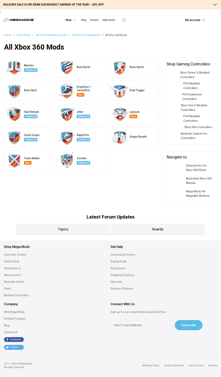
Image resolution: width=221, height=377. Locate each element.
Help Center (108, 20)
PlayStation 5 (12, 268)
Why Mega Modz (14, 312)
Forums (94, 20)
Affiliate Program (15, 318)
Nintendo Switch (14, 281)
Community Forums (123, 254)
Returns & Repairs (122, 288)
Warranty (116, 281)
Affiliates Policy (150, 365)
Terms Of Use (196, 365)
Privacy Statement (174, 365)
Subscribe (188, 325)
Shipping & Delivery (122, 275)
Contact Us (11, 332)
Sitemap (212, 365)
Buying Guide (119, 261)
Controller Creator (15, 254)
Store (7, 288)
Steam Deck (11, 261)
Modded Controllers (16, 295)
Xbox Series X (12, 275)
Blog (83, 20)
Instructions (118, 268)
